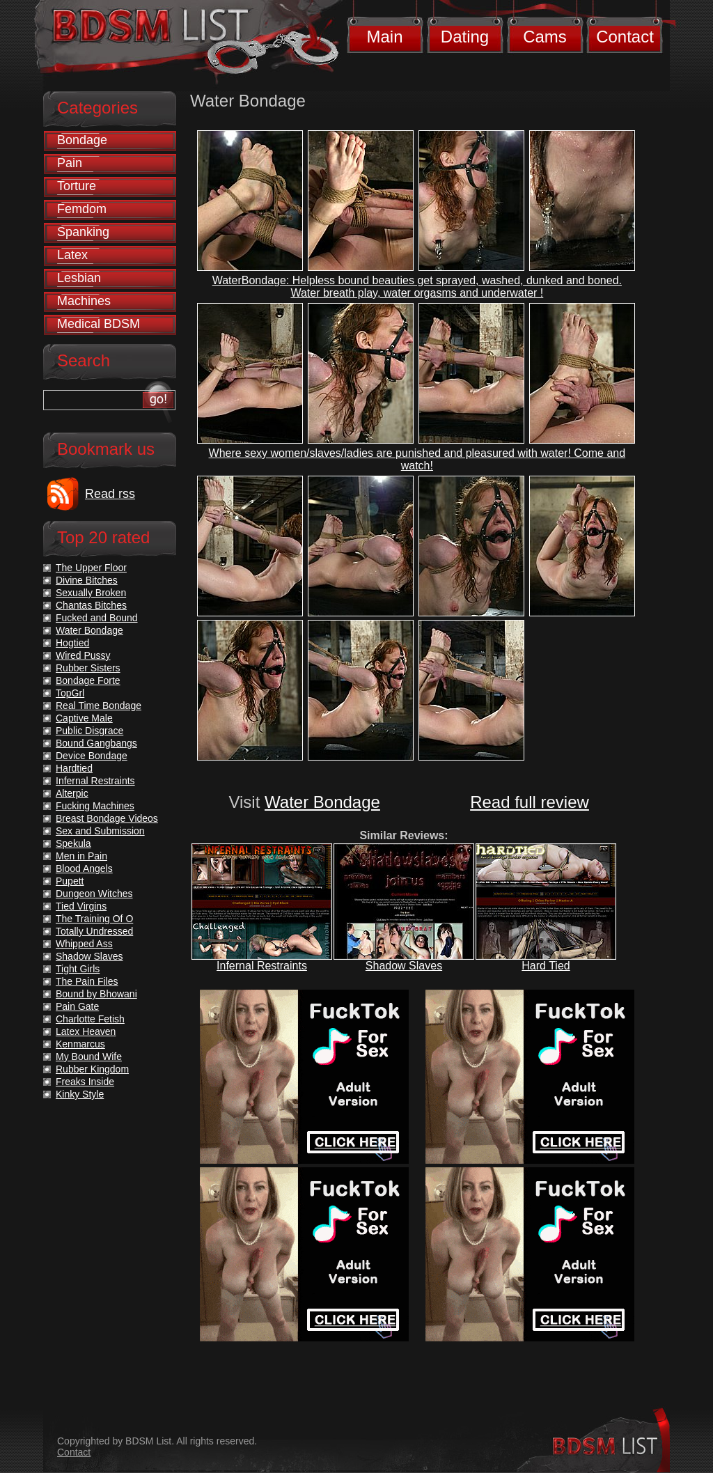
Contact (625, 36)
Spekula (73, 843)
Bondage (82, 140)
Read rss (110, 494)
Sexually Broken (91, 592)
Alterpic (72, 793)
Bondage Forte (88, 680)
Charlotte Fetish (90, 1018)
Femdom (82, 209)
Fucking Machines (95, 805)
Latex (72, 255)
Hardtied (74, 768)
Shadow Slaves (404, 966)
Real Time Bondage (98, 705)
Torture (76, 186)
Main (384, 36)
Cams (545, 36)
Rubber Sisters (88, 667)
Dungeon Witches (94, 893)
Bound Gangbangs (96, 743)
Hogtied (72, 642)
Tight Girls (78, 968)
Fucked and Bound (97, 617)
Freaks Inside (85, 1081)
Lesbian (79, 278)
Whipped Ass (84, 943)
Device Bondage (91, 755)
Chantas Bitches (91, 605)
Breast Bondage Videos (107, 818)
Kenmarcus (80, 1044)
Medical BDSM (98, 324)
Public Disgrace (89, 730)
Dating (465, 36)
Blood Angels (84, 868)
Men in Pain (81, 856)
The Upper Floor (91, 567)
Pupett (70, 881)
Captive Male (84, 718)
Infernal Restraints (262, 966)
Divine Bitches (87, 580)
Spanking (83, 232)
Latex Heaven (86, 1031)
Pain (69, 163)
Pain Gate (77, 1006)
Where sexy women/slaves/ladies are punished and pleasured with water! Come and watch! (417, 459)
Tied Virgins (81, 906)
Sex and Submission (100, 830)
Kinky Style (80, 1094)
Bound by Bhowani (96, 993)
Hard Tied (546, 966)
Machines (84, 301)
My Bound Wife (89, 1056)
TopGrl (70, 693)
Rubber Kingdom (92, 1069)
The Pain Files (87, 981)
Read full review (529, 802)
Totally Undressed (94, 931)
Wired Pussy (83, 655)
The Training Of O (94, 918)
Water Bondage (322, 802)
